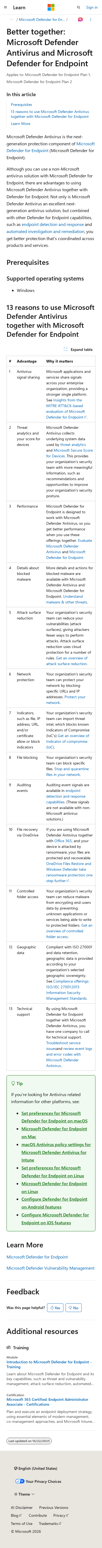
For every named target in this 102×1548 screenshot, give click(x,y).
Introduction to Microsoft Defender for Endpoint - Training (49, 1364)
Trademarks (48, 1523)
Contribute (38, 1515)
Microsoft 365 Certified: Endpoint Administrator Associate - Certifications (47, 1402)
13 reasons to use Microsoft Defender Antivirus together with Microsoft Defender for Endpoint (50, 114)
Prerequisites (21, 104)
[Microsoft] (51, 7)
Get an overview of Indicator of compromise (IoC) (67, 741)
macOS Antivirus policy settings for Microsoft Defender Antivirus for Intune (56, 1152)
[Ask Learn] (80, 19)
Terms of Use (21, 1523)
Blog (14, 1515)
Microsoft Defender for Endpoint (42, 19)
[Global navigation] (5, 7)
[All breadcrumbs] (11, 19)
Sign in (92, 7)
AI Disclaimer (22, 1507)
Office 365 (63, 840)
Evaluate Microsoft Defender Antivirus (69, 546)
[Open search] (78, 7)
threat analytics (73, 444)
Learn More (20, 123)
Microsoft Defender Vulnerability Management (50, 1268)
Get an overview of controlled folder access (69, 931)
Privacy (59, 1515)
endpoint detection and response (53, 224)
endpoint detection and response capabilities (65, 796)
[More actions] (90, 19)
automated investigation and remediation (45, 231)
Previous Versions (53, 1507)
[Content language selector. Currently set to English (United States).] (36, 1468)
